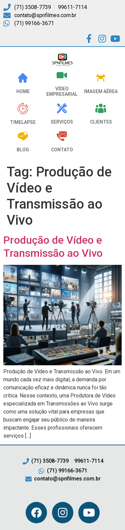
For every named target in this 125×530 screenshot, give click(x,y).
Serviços (62, 122)
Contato (62, 149)
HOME (23, 91)
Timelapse (23, 122)
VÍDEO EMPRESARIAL (62, 91)
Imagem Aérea (101, 91)
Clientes (101, 122)
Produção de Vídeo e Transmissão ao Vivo (53, 246)
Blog (23, 149)
